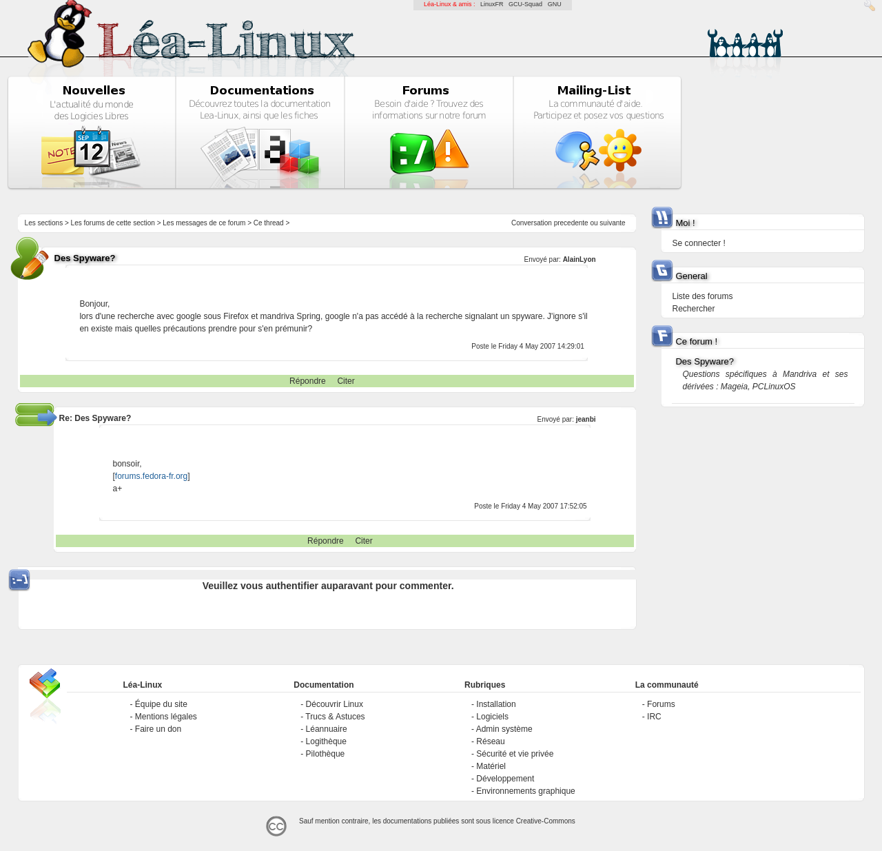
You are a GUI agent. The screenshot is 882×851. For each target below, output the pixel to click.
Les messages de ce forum (204, 223)
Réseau (490, 741)
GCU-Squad (525, 4)
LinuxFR (492, 4)
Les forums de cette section (113, 223)
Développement (505, 778)
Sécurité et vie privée (514, 754)
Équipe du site (161, 704)
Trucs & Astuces (335, 716)
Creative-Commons (545, 821)
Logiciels (492, 716)
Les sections (44, 223)
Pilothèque (325, 754)
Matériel (491, 766)
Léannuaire (326, 729)
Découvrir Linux (334, 704)
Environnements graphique (525, 791)
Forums (661, 704)
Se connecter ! (698, 243)
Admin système (504, 729)
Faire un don (158, 729)
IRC (654, 716)
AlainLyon (579, 259)
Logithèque (326, 741)
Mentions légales (166, 716)
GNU (555, 4)
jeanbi (586, 419)
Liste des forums (702, 296)
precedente (571, 223)
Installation (495, 704)
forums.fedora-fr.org (151, 476)
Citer (345, 381)
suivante (612, 223)
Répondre (307, 381)
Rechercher (693, 309)
